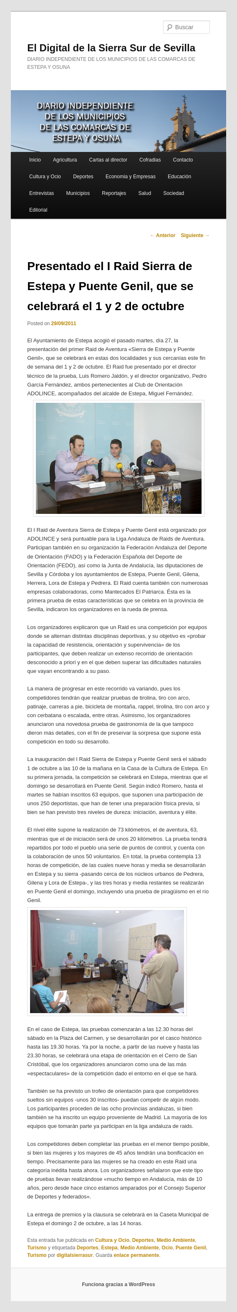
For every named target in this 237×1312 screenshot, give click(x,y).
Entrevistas (41, 193)
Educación (179, 176)
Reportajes (114, 193)
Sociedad (173, 193)
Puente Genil (191, 1248)
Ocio (167, 1248)
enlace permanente (136, 1255)
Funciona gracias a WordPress (118, 1284)
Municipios (78, 193)
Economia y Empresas (131, 176)
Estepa (109, 1248)
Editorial (38, 210)
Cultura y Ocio (45, 176)
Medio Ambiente (175, 1240)
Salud (144, 193)
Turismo (36, 1248)
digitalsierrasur (75, 1255)
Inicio (35, 160)
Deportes (83, 176)
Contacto (183, 160)
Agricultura (65, 160)
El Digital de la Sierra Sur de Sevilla (111, 47)
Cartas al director (108, 160)
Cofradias (150, 160)
